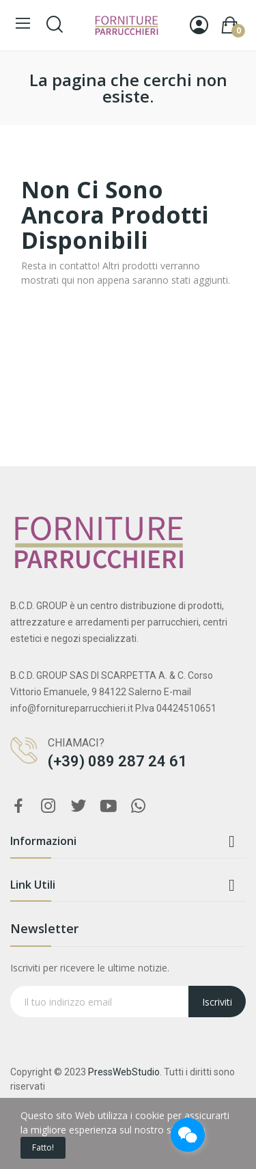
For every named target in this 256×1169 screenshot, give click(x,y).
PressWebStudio (124, 1071)
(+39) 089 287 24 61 (117, 761)
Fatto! (43, 1147)
